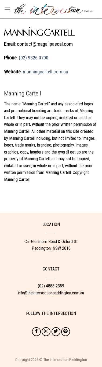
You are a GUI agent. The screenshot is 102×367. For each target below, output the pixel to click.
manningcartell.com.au (45, 72)
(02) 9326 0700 (33, 58)
